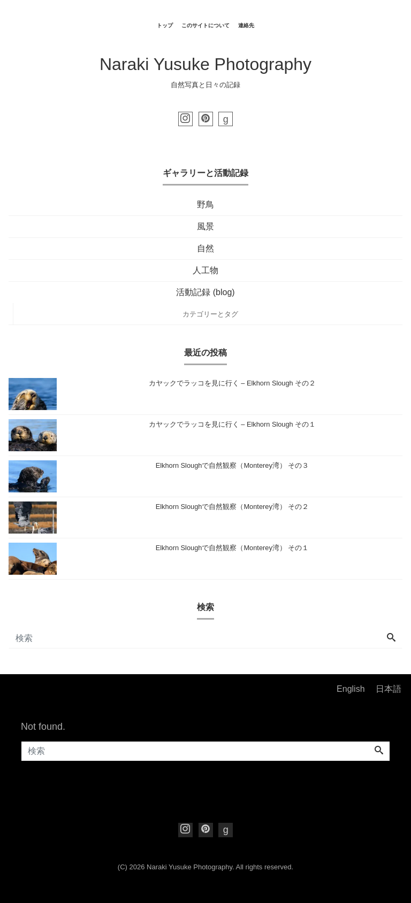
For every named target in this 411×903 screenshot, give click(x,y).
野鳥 (205, 204)
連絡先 (246, 25)
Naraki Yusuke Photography (205, 64)
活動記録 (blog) (205, 292)
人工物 (205, 270)
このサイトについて (205, 25)
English (350, 688)
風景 (205, 226)
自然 (205, 248)
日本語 (388, 688)
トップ (165, 25)
